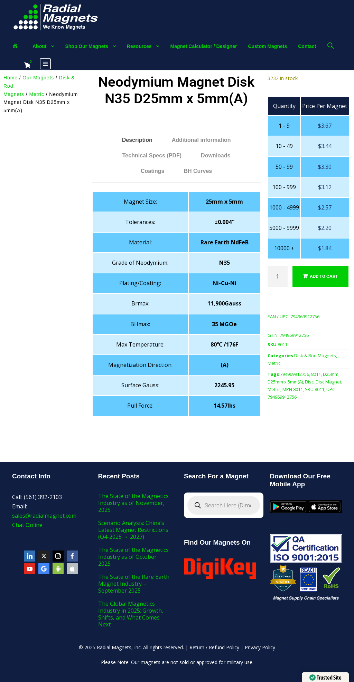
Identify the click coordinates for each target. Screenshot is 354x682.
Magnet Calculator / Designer (203, 46)
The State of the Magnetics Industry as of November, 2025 (133, 503)
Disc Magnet (328, 382)
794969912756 (294, 374)
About (39, 46)
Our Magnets (38, 77)
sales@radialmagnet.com (44, 515)
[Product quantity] (278, 276)
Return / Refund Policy (214, 647)
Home (10, 77)
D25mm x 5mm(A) (285, 382)
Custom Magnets (267, 46)
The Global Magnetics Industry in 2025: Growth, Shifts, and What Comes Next (130, 614)
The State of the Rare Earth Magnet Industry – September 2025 (133, 583)
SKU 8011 (314, 389)
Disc (309, 382)
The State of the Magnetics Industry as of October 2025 (133, 556)
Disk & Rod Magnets (315, 355)
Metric (36, 94)
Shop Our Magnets (86, 46)
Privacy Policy (260, 647)
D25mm (330, 374)
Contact (307, 46)
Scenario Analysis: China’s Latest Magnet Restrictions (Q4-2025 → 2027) (133, 529)
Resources (139, 46)
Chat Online (27, 525)
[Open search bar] (330, 45)
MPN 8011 (292, 389)
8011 (316, 374)
